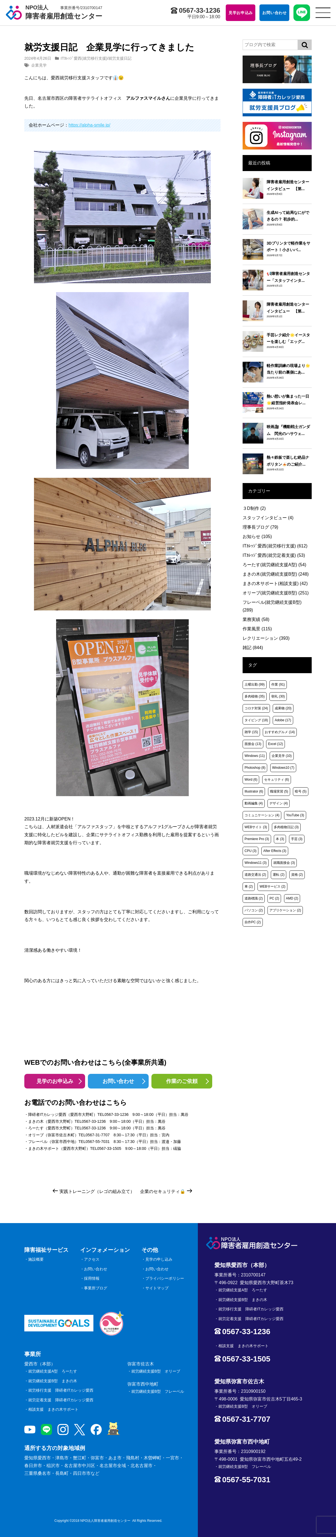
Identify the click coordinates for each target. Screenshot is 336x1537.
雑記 (253, 647)
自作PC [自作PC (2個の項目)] (253, 922)
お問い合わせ (118, 1081)
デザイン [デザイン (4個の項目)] (278, 803)
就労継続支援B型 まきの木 (52, 1381)
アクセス (91, 1259)
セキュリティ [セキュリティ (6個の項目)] (276, 779)
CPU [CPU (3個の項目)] (250, 851)
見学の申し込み (158, 1259)
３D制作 (254, 508)
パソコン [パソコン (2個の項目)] (254, 910)
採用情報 (91, 1278)
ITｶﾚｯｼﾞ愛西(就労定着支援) (274, 555)
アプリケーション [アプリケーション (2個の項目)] (285, 910)
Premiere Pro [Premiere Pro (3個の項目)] (257, 839)
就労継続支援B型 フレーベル (157, 1391)
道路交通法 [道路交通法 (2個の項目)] (255, 875)
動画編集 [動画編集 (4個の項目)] (254, 803)
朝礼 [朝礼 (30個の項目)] (278, 696)
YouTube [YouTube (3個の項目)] (295, 815)
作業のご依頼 (182, 1081)
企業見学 (39, 65)
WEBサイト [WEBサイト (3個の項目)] (256, 827)
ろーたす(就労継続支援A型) (274, 564)
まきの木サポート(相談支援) (275, 583)
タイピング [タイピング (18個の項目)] (256, 720)
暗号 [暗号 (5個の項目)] (300, 791)
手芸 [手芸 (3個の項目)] (297, 839)
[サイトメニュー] (323, 12)
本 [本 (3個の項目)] (280, 839)
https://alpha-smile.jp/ (89, 125)
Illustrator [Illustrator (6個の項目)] (254, 791)
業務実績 (256, 619)
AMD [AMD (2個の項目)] (292, 898)
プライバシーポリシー (164, 1278)
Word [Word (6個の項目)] (251, 779)
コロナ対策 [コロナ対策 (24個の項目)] (256, 708)
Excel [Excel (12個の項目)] (275, 744)
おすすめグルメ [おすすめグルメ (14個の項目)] (280, 732)
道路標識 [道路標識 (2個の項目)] (254, 898)
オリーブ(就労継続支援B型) (276, 593)
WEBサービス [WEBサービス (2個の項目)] (272, 886)
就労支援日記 (120, 58)
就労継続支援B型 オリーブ (155, 1371)
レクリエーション (266, 638)
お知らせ (257, 536)
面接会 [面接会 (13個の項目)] (253, 744)
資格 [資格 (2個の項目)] (297, 875)
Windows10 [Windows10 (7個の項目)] (283, 768)
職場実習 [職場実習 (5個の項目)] (279, 791)
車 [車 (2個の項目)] (249, 886)
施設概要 (36, 1259)
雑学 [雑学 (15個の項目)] (251, 732)
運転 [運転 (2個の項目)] (278, 875)
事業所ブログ (95, 1288)
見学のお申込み (54, 1081)
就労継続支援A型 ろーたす (52, 1371)
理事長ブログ (260, 527)
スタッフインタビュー (268, 517)
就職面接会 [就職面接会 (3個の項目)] (284, 863)
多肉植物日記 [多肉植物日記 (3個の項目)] (286, 827)
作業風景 (257, 628)
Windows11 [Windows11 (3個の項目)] (256, 863)
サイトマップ (157, 1288)
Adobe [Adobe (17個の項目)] (283, 720)
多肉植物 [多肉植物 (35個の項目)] (255, 696)
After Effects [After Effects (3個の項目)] (274, 851)
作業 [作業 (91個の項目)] (278, 684)
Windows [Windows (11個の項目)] (255, 756)
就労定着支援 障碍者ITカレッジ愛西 (60, 1400)
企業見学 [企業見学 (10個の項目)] (282, 756)
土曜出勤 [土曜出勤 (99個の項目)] (255, 684)
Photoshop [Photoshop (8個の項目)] (255, 768)
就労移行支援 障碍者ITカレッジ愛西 (60, 1390)
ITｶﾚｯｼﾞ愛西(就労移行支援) (84, 58)
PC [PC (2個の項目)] (274, 898)
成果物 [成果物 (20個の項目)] (283, 708)
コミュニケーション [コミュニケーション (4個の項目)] (262, 815)
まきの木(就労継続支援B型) (276, 574)
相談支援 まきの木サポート (53, 1409)
